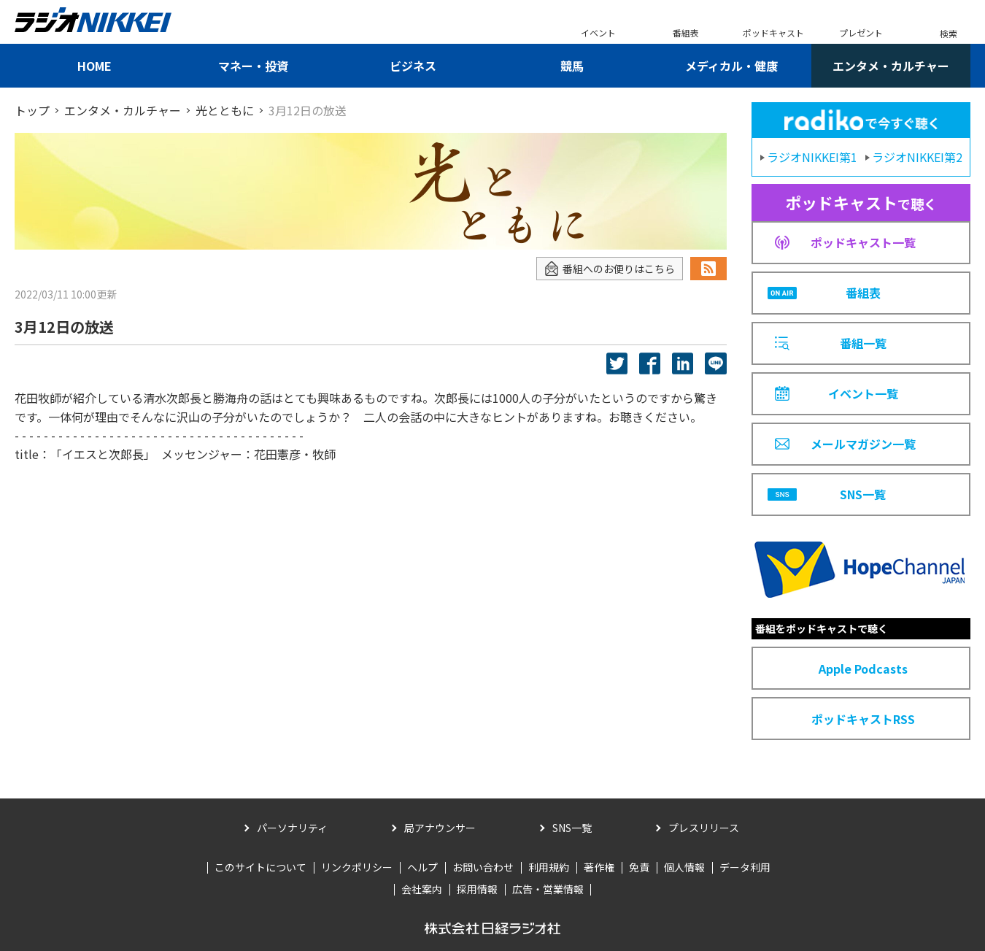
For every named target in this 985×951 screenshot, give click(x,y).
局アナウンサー (440, 827)
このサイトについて (260, 867)
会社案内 (421, 889)
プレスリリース (703, 827)
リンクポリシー (357, 867)
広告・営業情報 (548, 889)
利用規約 (548, 867)
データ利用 (744, 867)
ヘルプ (422, 867)
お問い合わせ (483, 867)
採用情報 (477, 889)
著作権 (599, 867)
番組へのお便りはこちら (609, 269)
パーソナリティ (292, 827)
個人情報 (684, 867)
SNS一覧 (572, 827)
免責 (639, 867)
